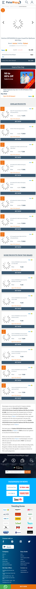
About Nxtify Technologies (7, 564)
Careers (22, 559)
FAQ (3, 557)
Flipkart (25, 43)
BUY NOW (23, 586)
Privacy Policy (5, 561)
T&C (3, 57)
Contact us (24, 568)
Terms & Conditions (6, 563)
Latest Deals (23, 561)
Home (22, 554)
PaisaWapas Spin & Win (6, 582)
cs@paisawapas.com (24, 572)
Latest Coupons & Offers (25, 557)
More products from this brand (18, 255)
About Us (4, 554)
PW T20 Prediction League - (8, 580)
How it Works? (5, 559)
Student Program (24, 564)
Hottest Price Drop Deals (25, 563)
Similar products (18, 104)
